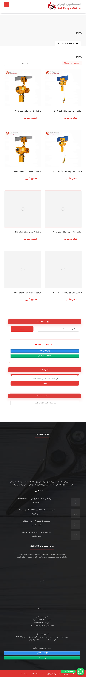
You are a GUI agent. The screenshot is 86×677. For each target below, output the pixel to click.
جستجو (22, 328)
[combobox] (45, 401)
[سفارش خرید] (17, 62)
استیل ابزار (51, 673)
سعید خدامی (15, 673)
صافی (45, 382)
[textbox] (45, 402)
